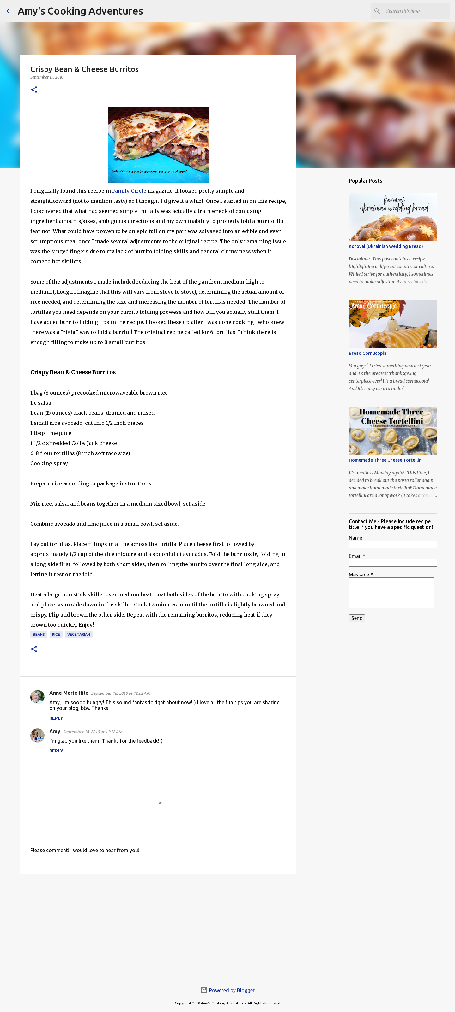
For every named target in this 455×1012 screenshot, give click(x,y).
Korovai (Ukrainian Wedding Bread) (386, 246)
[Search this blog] (417, 11)
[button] (34, 90)
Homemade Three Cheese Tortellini (386, 460)
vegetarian (78, 634)
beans (39, 634)
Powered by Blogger (227, 990)
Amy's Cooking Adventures (80, 10)
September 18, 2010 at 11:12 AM (92, 731)
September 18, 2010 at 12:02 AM (120, 693)
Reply (56, 718)
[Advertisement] (158, 927)
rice (56, 634)
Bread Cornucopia (367, 353)
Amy (54, 731)
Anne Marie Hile (68, 693)
